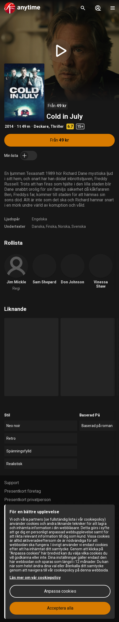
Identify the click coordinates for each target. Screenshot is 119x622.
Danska (38, 226)
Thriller (57, 126)
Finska (51, 226)
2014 (9, 126)
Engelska (39, 219)
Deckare (41, 126)
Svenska (78, 226)
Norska (64, 226)
